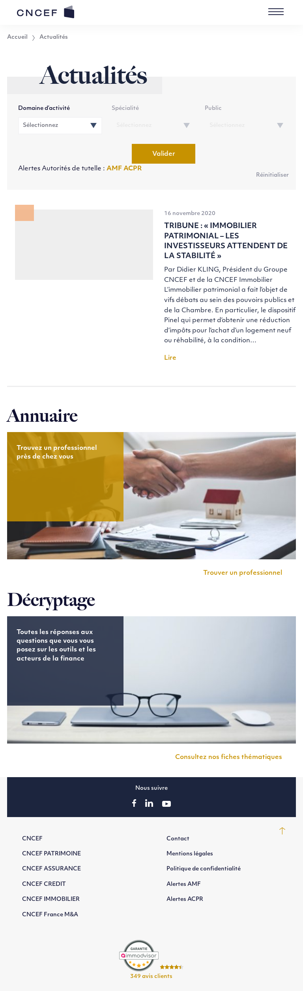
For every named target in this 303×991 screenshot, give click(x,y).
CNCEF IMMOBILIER (51, 899)
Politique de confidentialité (203, 869)
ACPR (132, 169)
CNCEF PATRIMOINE (51, 854)
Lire (170, 358)
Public (213, 108)
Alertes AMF (183, 884)
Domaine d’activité (44, 108)
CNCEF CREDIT (44, 884)
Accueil (17, 37)
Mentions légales (189, 854)
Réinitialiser (272, 175)
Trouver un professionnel (242, 573)
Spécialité (125, 108)
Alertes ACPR (184, 899)
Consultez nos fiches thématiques (228, 757)
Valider (163, 154)
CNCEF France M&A (50, 915)
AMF (115, 169)
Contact (177, 839)
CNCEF (32, 839)
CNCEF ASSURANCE (51, 869)
